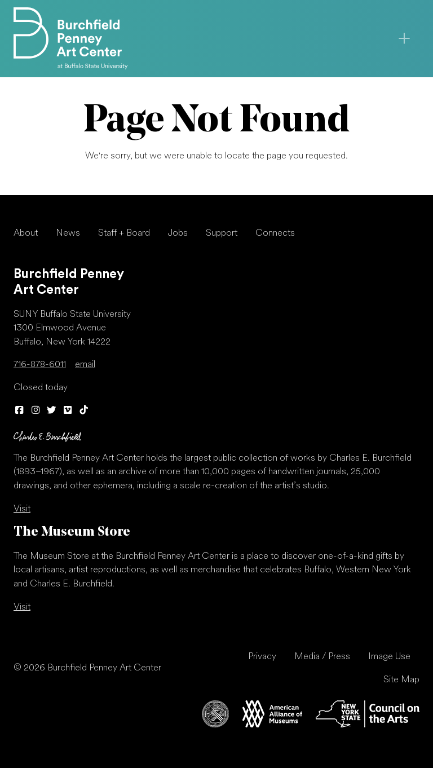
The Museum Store (72, 532)
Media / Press (322, 656)
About (26, 233)
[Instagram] (36, 411)
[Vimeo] (68, 411)
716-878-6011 (40, 364)
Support (221, 233)
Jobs (178, 233)
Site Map (401, 680)
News (68, 233)
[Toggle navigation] (404, 38)
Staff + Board (124, 233)
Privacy (262, 656)
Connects (275, 233)
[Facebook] (19, 411)
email (85, 364)
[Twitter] (52, 411)
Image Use (389, 656)
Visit (22, 509)
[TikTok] (84, 411)
